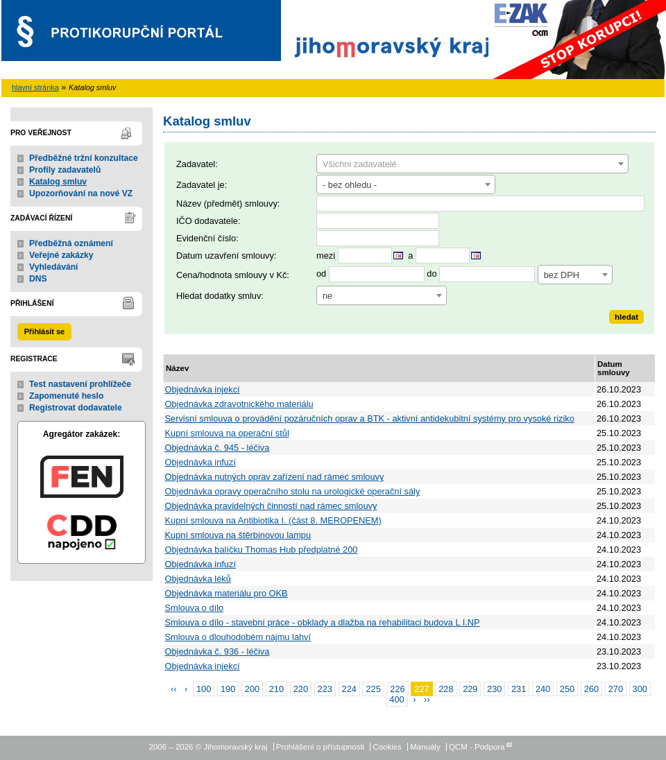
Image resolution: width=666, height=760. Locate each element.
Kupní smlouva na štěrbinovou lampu (238, 535)
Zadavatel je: (201, 185)
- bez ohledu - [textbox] (350, 185)
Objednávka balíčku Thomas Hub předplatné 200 (261, 549)
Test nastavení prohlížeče (80, 384)
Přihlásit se (44, 331)
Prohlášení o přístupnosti (320, 747)
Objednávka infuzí (200, 462)
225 (373, 689)
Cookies (387, 747)
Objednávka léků (198, 578)
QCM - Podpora (477, 747)
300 (640, 689)
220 (300, 689)
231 (518, 689)
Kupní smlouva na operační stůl (227, 433)
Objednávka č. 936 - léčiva (217, 651)
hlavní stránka (35, 87)
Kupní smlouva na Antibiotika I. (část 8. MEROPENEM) (273, 520)
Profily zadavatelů (65, 170)
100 (203, 689)
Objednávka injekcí (202, 389)
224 (349, 689)
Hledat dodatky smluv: (220, 296)
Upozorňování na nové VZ (81, 193)
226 (397, 689)
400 (396, 699)
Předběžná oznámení (71, 243)
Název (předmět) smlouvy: (228, 203)
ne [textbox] (327, 296)
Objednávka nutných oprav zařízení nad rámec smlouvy (274, 477)
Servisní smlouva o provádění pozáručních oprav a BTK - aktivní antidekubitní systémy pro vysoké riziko (369, 418)
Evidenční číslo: (207, 238)
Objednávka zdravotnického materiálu (239, 404)
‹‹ (174, 689)
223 (325, 689)
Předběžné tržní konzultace (83, 158)
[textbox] (472, 164)
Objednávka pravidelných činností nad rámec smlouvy (271, 506)
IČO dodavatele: (208, 221)
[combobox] (472, 163)
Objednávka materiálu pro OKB (226, 593)
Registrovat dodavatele (75, 408)
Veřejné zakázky (61, 255)
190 (228, 689)
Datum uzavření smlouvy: (226, 255)
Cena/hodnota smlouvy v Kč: (232, 275)
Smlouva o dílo (194, 608)
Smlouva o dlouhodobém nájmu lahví (238, 637)
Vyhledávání (53, 267)
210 (276, 689)
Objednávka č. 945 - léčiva (217, 447)
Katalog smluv (58, 182)
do (431, 274)
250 (567, 689)
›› (427, 699)
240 (543, 689)
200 (252, 689)
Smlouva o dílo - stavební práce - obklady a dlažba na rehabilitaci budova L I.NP (322, 622)
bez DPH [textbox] (561, 275)
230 (494, 689)
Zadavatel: (197, 164)
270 (615, 689)
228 (445, 689)
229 (470, 689)
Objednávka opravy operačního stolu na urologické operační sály (292, 491)
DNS (38, 279)
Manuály (425, 747)
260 (591, 689)
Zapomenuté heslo (66, 396)
